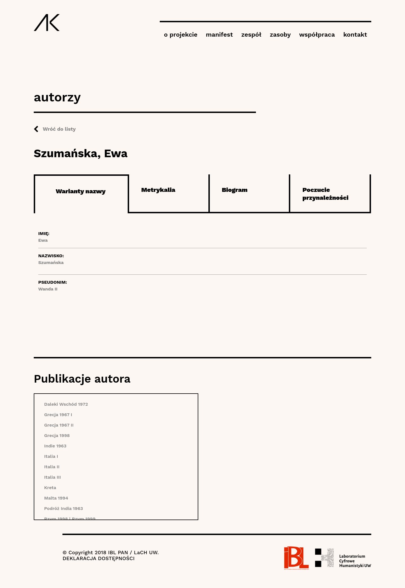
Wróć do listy (59, 129)
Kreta (50, 487)
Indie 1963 (55, 446)
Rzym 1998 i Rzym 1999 (70, 519)
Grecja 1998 (57, 435)
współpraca (317, 34)
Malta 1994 (56, 498)
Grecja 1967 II (59, 425)
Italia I (51, 456)
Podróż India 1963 (63, 508)
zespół (251, 34)
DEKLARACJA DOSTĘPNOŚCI (98, 558)
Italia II (52, 466)
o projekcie (180, 34)
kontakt (355, 34)
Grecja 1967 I (58, 414)
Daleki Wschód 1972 (66, 404)
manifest (219, 34)
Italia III (52, 477)
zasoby (280, 34)
